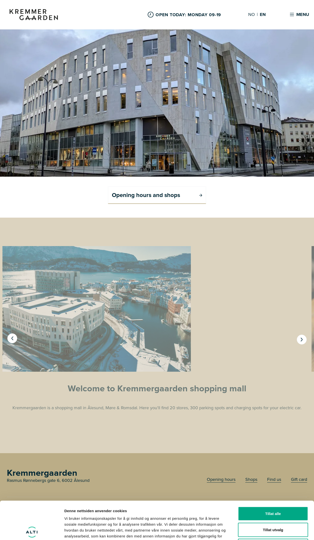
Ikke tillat (273, 508)
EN (263, 14)
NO (251, 14)
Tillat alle (273, 476)
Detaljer (261, 530)
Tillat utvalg (273, 492)
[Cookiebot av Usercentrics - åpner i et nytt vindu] (31, 530)
